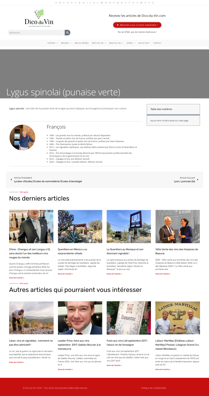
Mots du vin (99, 43)
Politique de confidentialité (153, 387)
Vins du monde (82, 43)
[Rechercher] (67, 32)
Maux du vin (116, 43)
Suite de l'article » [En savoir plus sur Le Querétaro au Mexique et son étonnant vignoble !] (114, 274)
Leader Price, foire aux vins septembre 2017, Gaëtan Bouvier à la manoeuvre (79, 344)
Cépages (52, 43)
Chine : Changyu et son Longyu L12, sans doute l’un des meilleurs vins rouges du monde (30, 253)
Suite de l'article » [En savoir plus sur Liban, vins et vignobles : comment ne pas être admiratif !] (16, 362)
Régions (66, 43)
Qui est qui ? (144, 43)
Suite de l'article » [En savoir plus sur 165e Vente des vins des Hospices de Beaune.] (162, 274)
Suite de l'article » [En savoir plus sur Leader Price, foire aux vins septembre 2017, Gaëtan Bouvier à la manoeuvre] (65, 369)
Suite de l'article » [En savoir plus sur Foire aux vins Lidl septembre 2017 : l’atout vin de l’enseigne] (114, 365)
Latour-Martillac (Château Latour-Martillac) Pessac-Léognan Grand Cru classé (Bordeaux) (177, 344)
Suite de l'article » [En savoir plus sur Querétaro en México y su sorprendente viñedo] (65, 274)
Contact (157, 43)
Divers (131, 43)
